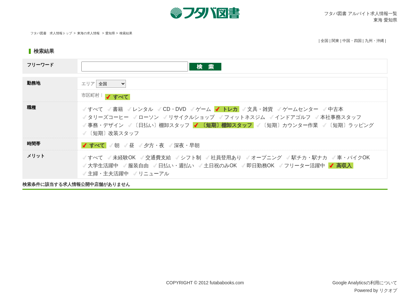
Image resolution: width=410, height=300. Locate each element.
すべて (120, 97)
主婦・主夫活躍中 (108, 173)
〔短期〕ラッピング (351, 125)
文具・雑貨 (260, 109)
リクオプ (388, 290)
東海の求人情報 (89, 33)
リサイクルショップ (191, 117)
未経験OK (124, 157)
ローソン (148, 117)
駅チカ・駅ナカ (309, 157)
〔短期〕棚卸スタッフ (226, 125)
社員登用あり (226, 157)
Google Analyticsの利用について (364, 282)
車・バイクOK (353, 157)
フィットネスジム (244, 117)
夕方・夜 (154, 145)
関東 (335, 40)
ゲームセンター (300, 109)
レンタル (143, 109)
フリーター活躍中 (304, 165)
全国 (324, 40)
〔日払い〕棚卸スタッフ (161, 125)
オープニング (266, 157)
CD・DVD (174, 109)
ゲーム (203, 109)
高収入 (344, 165)
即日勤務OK (261, 165)
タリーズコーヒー (108, 117)
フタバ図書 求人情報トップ (51, 33)
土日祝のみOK (220, 165)
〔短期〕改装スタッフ (113, 133)
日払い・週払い (176, 165)
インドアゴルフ (293, 117)
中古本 (335, 109)
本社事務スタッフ (340, 117)
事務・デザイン (106, 125)
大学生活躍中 (103, 165)
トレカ (230, 109)
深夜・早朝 (187, 145)
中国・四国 (352, 40)
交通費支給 (158, 157)
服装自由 (138, 165)
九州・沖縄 (374, 40)
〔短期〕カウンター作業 (290, 125)
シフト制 (191, 157)
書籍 (118, 109)
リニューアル (153, 173)
